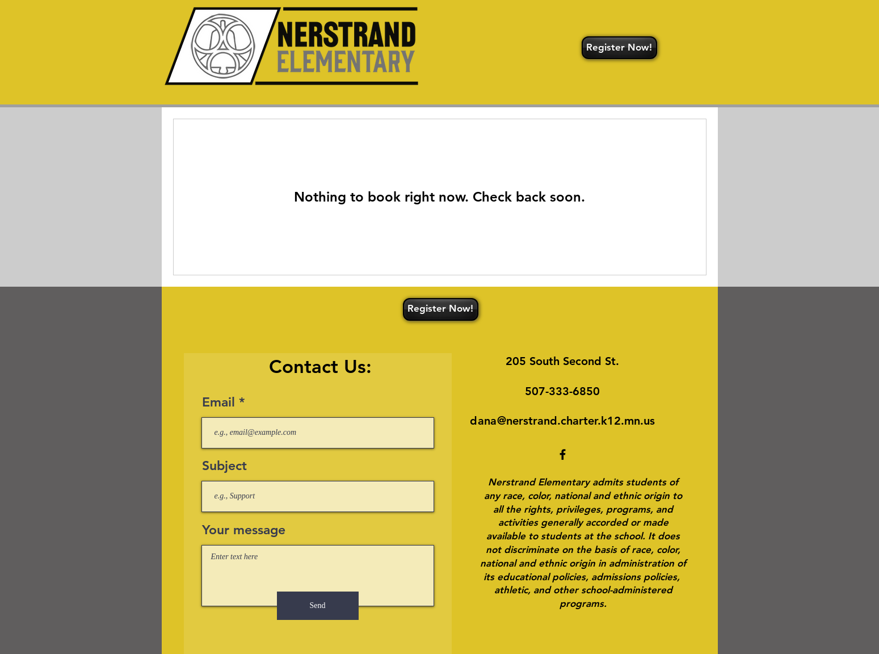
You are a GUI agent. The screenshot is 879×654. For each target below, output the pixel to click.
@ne (508, 420)
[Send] (318, 606)
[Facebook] (563, 454)
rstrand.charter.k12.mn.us (587, 420)
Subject (224, 465)
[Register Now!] (619, 47)
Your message (243, 529)
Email (218, 402)
